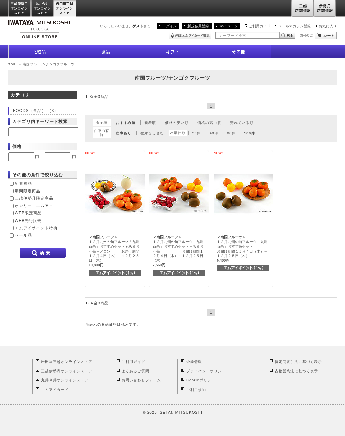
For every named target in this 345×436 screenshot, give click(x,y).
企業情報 (194, 362)
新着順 (150, 123)
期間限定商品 (27, 191)
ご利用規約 (196, 390)
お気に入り (328, 26)
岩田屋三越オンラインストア (65, 8)
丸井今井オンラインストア (42, 8)
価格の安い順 (177, 123)
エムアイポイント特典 (36, 228)
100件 (249, 133)
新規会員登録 (198, 26)
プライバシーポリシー (206, 371)
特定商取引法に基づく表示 (298, 362)
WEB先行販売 (28, 220)
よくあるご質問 (135, 371)
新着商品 (23, 183)
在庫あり (123, 133)
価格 (17, 146)
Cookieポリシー (200, 380)
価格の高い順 (209, 123)
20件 (196, 133)
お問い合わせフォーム (141, 380)
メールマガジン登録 (294, 26)
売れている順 (242, 123)
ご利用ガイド (259, 26)
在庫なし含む (152, 133)
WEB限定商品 (28, 213)
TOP (12, 64)
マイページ (228, 26)
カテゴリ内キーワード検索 (40, 121)
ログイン (169, 26)
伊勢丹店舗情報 (325, 8)
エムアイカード (55, 390)
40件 (214, 133)
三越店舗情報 (302, 8)
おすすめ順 (125, 123)
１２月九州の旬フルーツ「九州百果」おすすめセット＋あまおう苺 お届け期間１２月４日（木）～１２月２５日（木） (178, 251)
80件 (231, 133)
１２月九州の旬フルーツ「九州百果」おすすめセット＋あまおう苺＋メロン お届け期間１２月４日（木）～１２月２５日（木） (114, 251)
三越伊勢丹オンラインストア (19, 8)
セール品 (23, 235)
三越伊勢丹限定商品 (34, 198)
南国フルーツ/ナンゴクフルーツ (49, 64)
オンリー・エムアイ (34, 206)
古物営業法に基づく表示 (296, 371)
